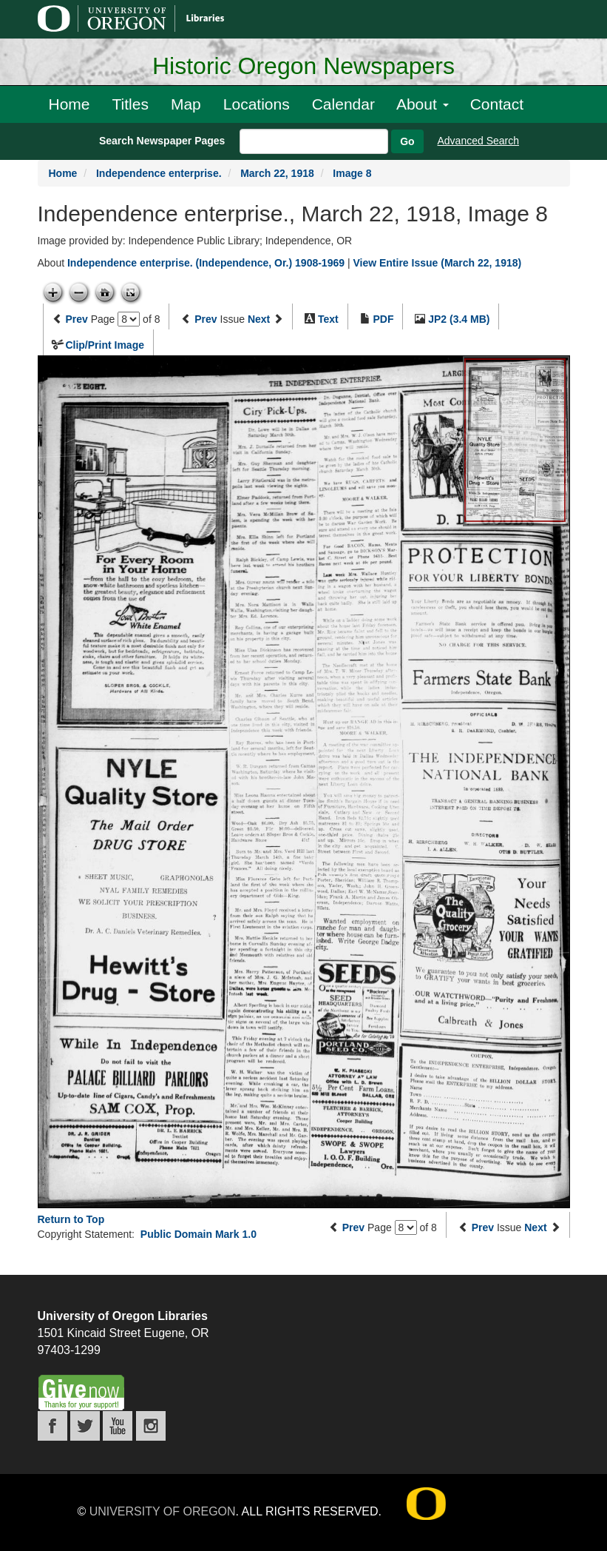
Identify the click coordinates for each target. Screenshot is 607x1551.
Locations (256, 104)
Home (69, 104)
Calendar (343, 104)
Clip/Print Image (104, 345)
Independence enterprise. (159, 173)
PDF (383, 319)
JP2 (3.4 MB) (458, 319)
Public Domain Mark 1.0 (198, 1234)
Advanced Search (479, 141)
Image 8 (352, 173)
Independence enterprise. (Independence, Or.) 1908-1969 (206, 263)
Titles (130, 104)
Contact (496, 104)
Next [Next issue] (259, 319)
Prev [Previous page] (76, 319)
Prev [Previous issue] (205, 319)
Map (186, 104)
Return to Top (71, 1219)
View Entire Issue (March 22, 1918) (437, 263)
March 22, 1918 (277, 173)
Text (328, 319)
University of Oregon (162, 1511)
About (422, 104)
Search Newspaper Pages (162, 141)
